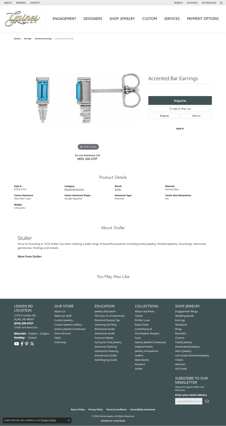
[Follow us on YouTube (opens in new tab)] (16, 344)
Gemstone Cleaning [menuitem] (106, 351)
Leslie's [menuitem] (139, 355)
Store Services (62, 333)
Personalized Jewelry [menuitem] (187, 346)
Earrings (27, 38)
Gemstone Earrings (43, 38)
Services (172, 18)
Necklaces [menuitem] (181, 324)
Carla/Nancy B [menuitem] (143, 329)
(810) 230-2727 (87, 159)
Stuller (118, 189)
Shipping (164, 115)
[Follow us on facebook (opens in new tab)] (22, 344)
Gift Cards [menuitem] (181, 368)
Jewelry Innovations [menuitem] (146, 351)
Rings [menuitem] (178, 329)
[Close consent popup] (69, 420)
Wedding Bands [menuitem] (184, 315)
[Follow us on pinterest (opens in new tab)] (26, 344)
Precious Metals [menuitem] (104, 337)
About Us (59, 311)
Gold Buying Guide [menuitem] (106, 359)
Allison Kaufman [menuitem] (144, 311)
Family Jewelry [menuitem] (183, 342)
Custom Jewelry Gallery (68, 324)
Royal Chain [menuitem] (142, 324)
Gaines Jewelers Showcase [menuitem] (150, 342)
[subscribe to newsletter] (207, 401)
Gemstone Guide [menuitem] (105, 333)
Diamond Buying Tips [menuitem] (107, 320)
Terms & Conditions (116, 409)
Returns (196, 115)
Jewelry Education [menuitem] (105, 311)
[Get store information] (26, 327)
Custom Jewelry (63, 320)
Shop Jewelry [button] (122, 18)
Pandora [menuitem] (140, 364)
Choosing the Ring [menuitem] (106, 324)
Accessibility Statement (142, 409)
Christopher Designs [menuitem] (147, 333)
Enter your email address (191, 395)
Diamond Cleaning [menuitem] (106, 346)
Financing (60, 342)
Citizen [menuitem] (139, 315)
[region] (88, 98)
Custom (149, 18)
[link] (8, 2)
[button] (178, 2)
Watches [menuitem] (180, 364)
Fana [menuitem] (138, 337)
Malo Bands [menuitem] (142, 359)
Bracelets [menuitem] (180, 333)
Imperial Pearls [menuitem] (144, 346)
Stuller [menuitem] (138, 368)
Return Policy (78, 409)
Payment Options (203, 18)
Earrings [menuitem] (180, 320)
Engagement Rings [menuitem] (186, 311)
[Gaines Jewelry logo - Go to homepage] (23, 18)
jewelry (17, 38)
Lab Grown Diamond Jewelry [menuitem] (192, 355)
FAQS (57, 337)
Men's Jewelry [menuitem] (183, 351)
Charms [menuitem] (179, 337)
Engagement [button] (64, 18)
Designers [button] (93, 18)
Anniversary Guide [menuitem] (106, 355)
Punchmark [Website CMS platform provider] (119, 421)
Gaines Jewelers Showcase (69, 329)
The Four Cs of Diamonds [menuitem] (110, 315)
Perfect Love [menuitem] (142, 320)
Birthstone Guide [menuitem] (105, 329)
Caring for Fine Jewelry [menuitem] (108, 342)
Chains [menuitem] (179, 359)
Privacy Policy (95, 409)
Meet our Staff (63, 315)
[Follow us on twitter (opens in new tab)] (32, 344)
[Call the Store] (23, 323)
